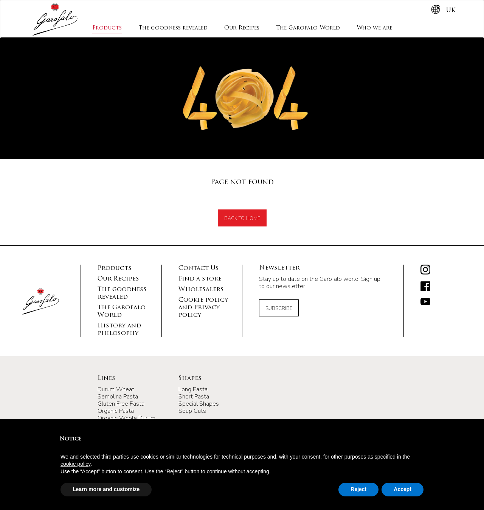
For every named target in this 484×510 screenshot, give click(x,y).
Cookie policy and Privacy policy (203, 307)
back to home (242, 218)
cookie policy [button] (75, 464)
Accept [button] (402, 489)
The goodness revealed (173, 28)
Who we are (374, 28)
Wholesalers (201, 290)
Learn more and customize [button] (106, 489)
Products (107, 28)
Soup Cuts (192, 411)
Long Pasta (193, 389)
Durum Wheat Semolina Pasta (118, 393)
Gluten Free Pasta (121, 404)
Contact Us (198, 268)
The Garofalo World (308, 28)
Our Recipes (241, 28)
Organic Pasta (116, 411)
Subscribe (278, 308)
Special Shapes (198, 404)
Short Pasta (193, 396)
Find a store (200, 279)
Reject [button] (358, 489)
